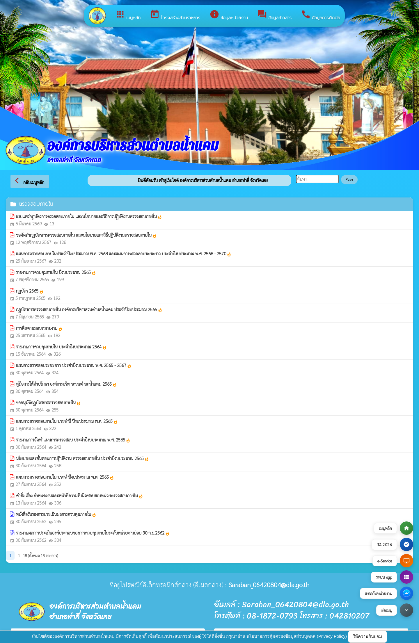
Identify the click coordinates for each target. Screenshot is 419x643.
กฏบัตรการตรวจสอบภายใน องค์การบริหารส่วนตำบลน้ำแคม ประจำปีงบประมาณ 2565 (89, 309)
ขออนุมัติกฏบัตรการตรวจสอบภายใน (48, 402)
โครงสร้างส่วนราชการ (175, 15)
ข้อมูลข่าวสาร (274, 15)
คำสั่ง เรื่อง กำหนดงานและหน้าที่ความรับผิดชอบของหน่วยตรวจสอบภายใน (79, 495)
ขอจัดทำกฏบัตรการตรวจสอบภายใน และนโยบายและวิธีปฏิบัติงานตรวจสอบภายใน (86, 235)
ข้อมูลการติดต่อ (320, 15)
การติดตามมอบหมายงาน (39, 328)
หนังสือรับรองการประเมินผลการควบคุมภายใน (56, 514)
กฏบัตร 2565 (30, 291)
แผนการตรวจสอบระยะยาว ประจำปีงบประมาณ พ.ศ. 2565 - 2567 (74, 365)
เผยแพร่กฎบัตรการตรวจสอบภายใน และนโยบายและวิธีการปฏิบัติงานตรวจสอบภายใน (89, 216)
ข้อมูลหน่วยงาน (229, 15)
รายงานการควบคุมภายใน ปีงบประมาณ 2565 (56, 272)
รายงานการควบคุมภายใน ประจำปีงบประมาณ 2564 (61, 347)
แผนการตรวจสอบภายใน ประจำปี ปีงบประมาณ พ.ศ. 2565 (67, 421)
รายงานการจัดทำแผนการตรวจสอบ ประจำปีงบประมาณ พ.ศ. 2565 (73, 440)
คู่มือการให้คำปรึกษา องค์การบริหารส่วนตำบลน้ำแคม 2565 (66, 384)
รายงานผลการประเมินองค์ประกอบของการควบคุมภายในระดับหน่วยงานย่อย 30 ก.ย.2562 (93, 533)
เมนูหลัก (128, 15)
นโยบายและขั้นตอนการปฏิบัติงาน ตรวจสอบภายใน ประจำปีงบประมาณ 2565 (82, 458)
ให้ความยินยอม (367, 636)
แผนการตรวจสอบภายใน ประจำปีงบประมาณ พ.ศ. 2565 (65, 477)
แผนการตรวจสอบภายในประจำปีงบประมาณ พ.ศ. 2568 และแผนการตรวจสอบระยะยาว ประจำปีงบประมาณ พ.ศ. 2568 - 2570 (123, 254)
